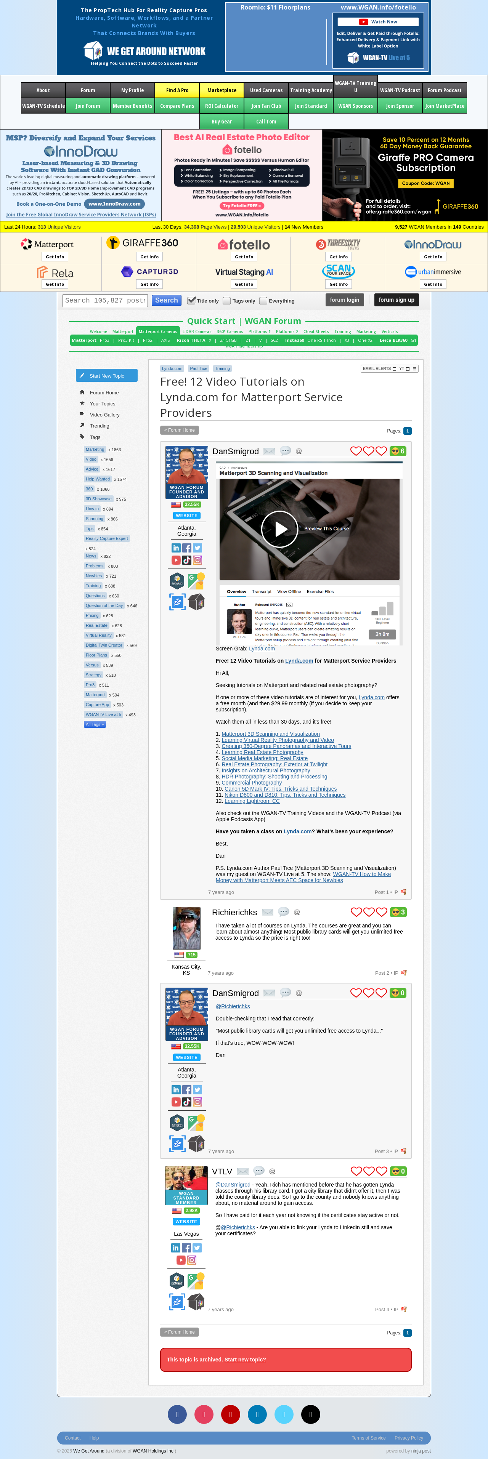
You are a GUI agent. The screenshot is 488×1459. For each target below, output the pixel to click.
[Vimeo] (284, 1414)
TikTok (186, 560)
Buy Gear (222, 121)
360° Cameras (230, 331)
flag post (403, 892)
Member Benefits (132, 105)
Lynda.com (172, 368)
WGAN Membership (244, 346)
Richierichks (234, 912)
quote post (285, 451)
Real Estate (97, 625)
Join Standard (311, 105)
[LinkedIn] (257, 1414)
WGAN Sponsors (355, 105)
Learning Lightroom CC (252, 801)
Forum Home (99, 392)
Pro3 (104, 340)
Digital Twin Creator (104, 645)
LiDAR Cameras (197, 331)
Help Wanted (98, 479)
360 (89, 489)
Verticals (390, 331)
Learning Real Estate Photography (262, 752)
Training (342, 331)
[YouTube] (230, 1414)
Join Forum (88, 105)
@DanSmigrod (232, 1185)
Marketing (366, 331)
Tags (90, 436)
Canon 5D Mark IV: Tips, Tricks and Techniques (281, 789)
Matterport (122, 331)
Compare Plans (177, 105)
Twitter (197, 548)
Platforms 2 (287, 331)
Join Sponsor (400, 105)
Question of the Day (104, 605)
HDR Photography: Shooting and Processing (274, 777)
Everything (277, 300)
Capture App (97, 704)
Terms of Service (369, 1438)
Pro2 (147, 340)
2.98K (192, 1210)
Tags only (239, 300)
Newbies (94, 575)
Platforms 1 (260, 331)
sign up (396, 300)
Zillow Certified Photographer (177, 602)
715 (192, 955)
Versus (92, 665)
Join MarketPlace (444, 105)
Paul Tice (198, 368)
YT (404, 369)
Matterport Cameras (158, 331)
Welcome (98, 331)
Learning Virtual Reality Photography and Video (278, 740)
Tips (89, 528)
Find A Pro (177, 90)
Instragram (197, 560)
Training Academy (311, 90)
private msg (269, 451)
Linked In (176, 548)
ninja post (421, 1451)
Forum (88, 90)
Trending (94, 425)
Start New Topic (101, 375)
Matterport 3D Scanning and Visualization (271, 734)
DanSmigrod (235, 451)
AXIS (165, 340)
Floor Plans (96, 655)
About (43, 90)
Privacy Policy (409, 1438)
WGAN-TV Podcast (400, 90)
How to (92, 508)
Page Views (205, 227)
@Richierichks (233, 1006)
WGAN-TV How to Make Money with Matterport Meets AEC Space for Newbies (303, 877)
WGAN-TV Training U (356, 86)
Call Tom (266, 121)
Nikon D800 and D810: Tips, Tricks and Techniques (285, 795)
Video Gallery (100, 414)
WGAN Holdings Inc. (154, 1451)
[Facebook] (177, 1414)
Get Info (55, 256)
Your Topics (98, 403)
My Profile (132, 90)
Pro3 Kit (126, 340)
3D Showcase (99, 498)
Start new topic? (245, 1360)
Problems (94, 566)
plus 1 (356, 451)
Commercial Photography (252, 783)
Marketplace (221, 90)
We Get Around (88, 1451)
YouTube (176, 560)
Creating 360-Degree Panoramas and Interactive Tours (287, 746)
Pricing (92, 615)
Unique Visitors (59, 227)
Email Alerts (379, 369)
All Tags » (95, 724)
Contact (72, 1438)
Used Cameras (266, 90)
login (345, 300)
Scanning (94, 518)
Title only (203, 300)
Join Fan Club (266, 105)
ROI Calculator (221, 105)
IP (395, 892)
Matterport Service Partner (177, 581)
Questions (95, 595)
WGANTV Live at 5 (103, 714)
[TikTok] (310, 1414)
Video (91, 459)
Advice (92, 469)
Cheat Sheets (316, 331)
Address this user (299, 451)
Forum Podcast (445, 90)
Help (94, 1438)
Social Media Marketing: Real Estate (265, 758)
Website (186, 515)
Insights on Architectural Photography (266, 770)
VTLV (222, 1171)
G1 (413, 340)
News (91, 556)
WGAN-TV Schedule (43, 105)
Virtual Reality (99, 635)
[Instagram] (204, 1414)
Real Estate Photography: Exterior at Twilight (275, 764)
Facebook (186, 548)
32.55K (192, 504)
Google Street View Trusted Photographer (196, 581)
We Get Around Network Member (196, 602)
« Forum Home (179, 430)
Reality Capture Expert (107, 538)
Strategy (93, 675)
